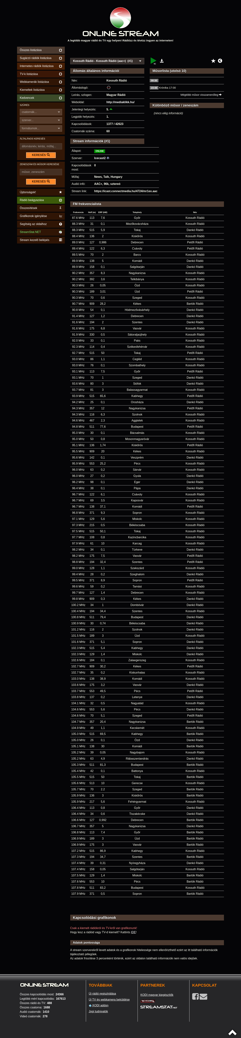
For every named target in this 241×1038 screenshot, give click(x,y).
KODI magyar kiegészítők (156, 994)
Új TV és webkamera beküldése (109, 999)
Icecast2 (100, 158)
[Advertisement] (147, 51)
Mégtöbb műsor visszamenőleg (201, 94)
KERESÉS (41, 155)
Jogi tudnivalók (98, 1011)
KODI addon (99, 1005)
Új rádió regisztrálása (102, 993)
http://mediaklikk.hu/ (121, 102)
